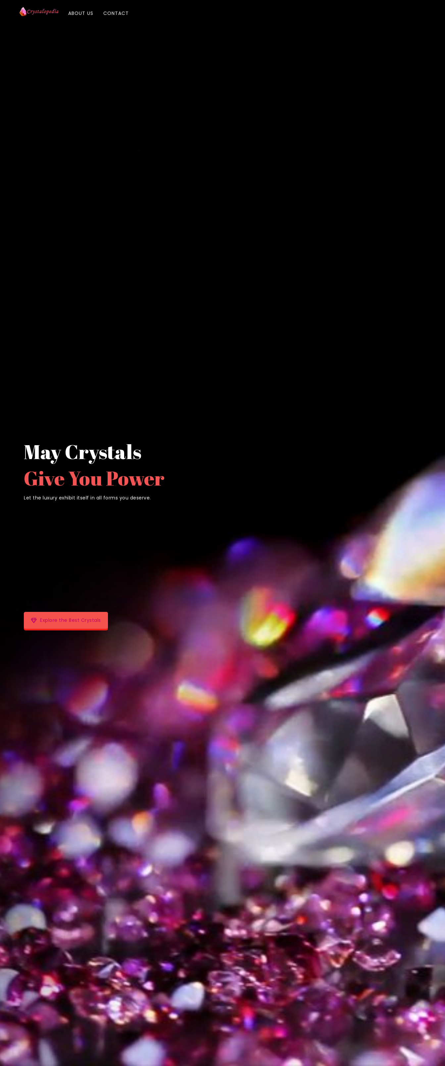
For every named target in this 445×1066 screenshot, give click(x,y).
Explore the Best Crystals (66, 620)
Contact (116, 13)
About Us (80, 13)
